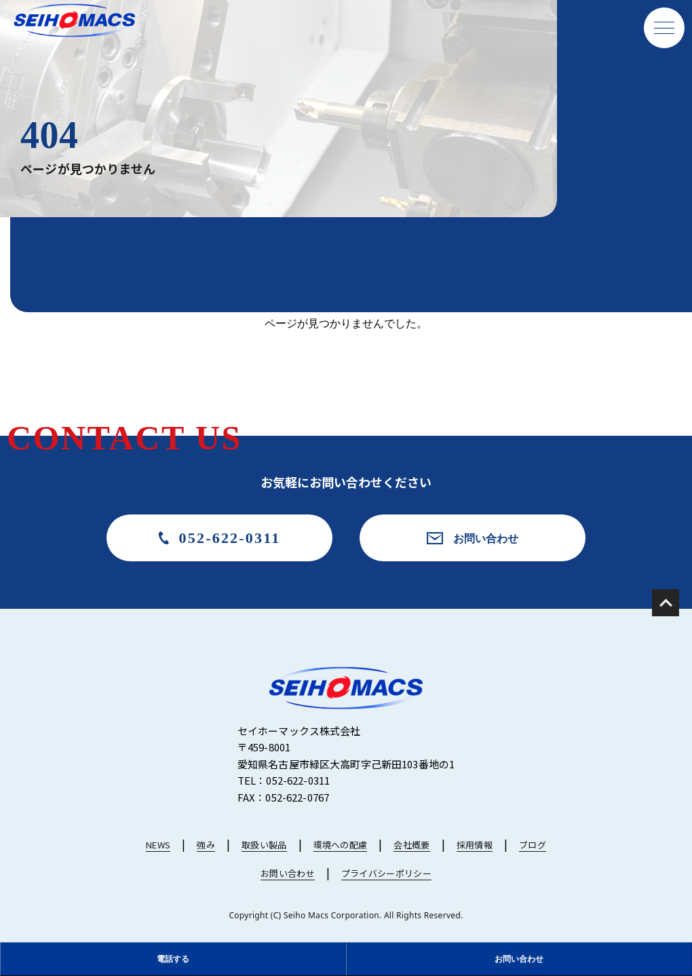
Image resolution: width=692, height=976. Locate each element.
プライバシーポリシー (386, 873)
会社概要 (411, 844)
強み (206, 844)
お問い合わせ (485, 538)
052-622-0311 (230, 537)
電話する (173, 958)
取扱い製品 (264, 844)
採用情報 (475, 844)
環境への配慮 (340, 844)
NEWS (158, 844)
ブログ (532, 844)
